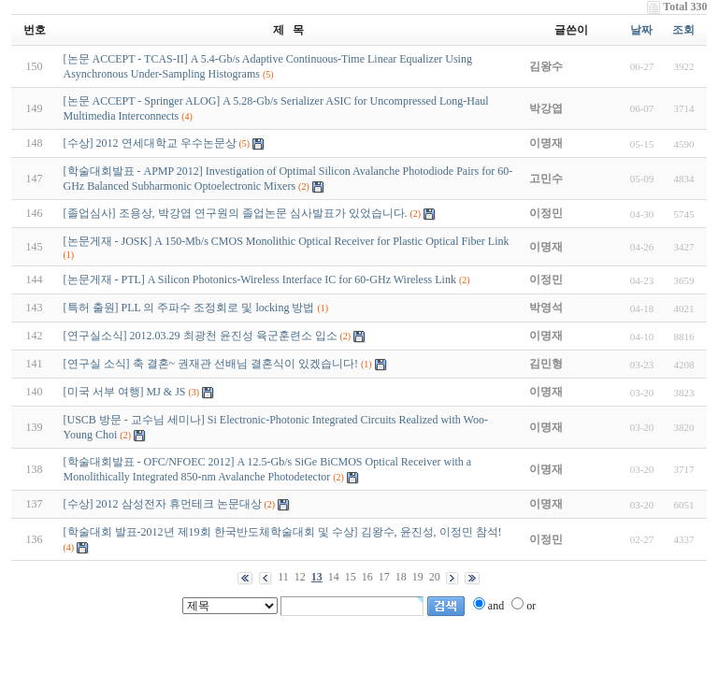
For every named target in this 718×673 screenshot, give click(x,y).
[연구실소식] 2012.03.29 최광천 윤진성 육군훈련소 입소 (200, 335)
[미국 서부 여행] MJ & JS (125, 391)
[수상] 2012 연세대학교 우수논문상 (150, 143)
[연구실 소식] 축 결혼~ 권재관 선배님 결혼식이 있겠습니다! (211, 363)
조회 (683, 29)
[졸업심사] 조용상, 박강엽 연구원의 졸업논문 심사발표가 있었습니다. (236, 213)
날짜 (641, 29)
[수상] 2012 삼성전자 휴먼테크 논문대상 (163, 503)
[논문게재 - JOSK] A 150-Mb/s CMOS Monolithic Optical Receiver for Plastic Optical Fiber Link (287, 241)
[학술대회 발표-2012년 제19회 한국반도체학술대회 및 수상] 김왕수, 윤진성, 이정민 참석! (283, 531)
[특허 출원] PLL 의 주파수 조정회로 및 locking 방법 (189, 307)
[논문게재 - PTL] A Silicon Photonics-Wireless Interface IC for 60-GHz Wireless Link (260, 279)
